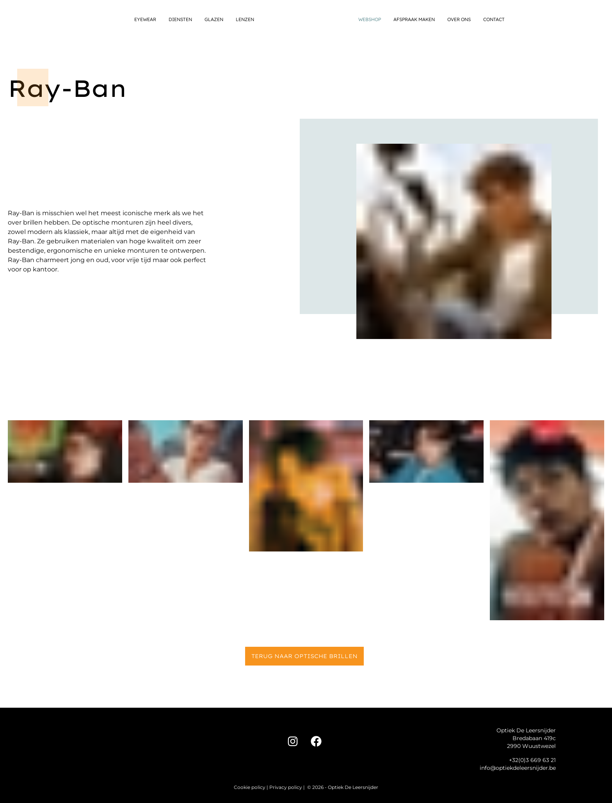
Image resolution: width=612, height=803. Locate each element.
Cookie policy (249, 787)
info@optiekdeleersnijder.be (518, 767)
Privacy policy (285, 787)
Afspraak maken (414, 19)
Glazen (214, 19)
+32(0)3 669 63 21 (532, 760)
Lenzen (245, 19)
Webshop (369, 19)
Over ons (459, 19)
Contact (494, 19)
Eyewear (145, 19)
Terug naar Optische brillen (304, 656)
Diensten (180, 19)
